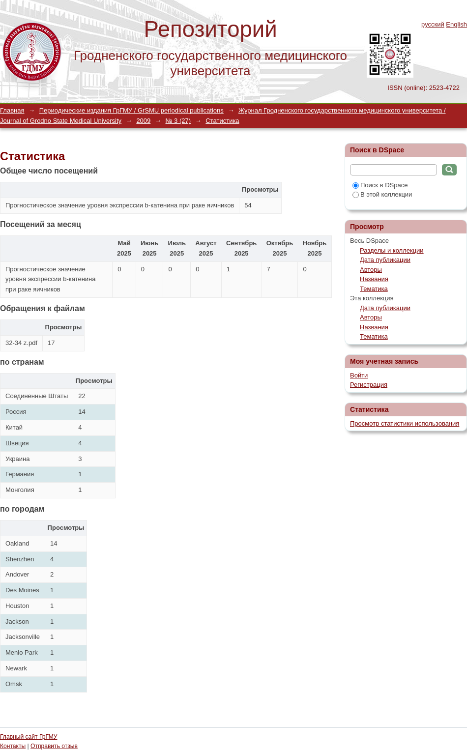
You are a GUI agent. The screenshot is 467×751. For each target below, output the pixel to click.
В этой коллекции (382, 194)
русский (432, 24)
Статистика (222, 120)
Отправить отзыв (54, 746)
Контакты (13, 746)
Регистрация (368, 384)
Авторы (371, 269)
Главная (12, 110)
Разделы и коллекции (392, 250)
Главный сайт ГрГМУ (28, 736)
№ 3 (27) (178, 120)
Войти (359, 375)
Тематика (374, 288)
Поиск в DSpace (380, 185)
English (456, 24)
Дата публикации (385, 259)
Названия (374, 279)
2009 (143, 120)
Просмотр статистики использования (404, 423)
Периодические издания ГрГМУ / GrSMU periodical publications (131, 110)
